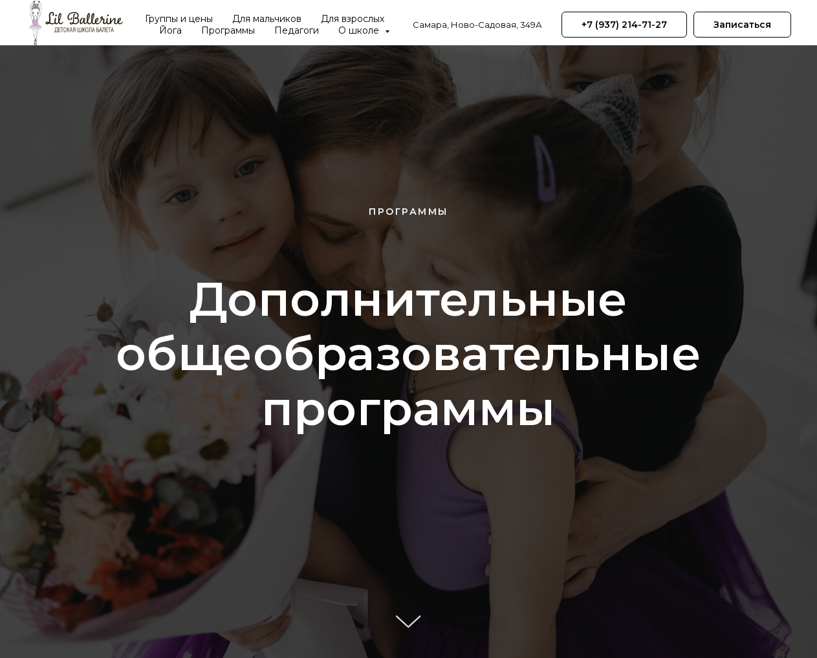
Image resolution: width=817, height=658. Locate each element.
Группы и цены (179, 19)
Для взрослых (352, 19)
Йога (170, 30)
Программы (228, 30)
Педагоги (296, 30)
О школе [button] (360, 30)
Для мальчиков (266, 19)
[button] (742, 25)
